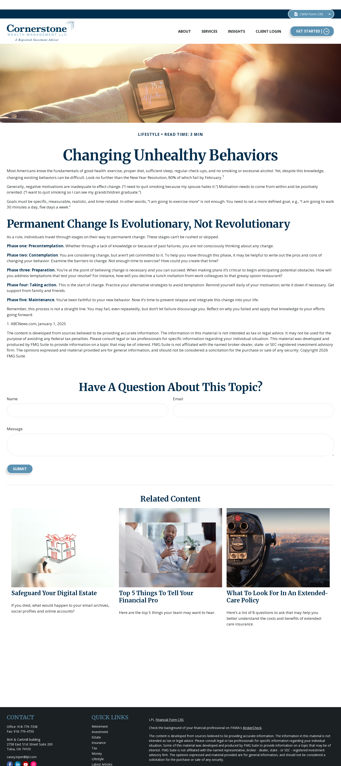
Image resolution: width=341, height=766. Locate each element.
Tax (94, 738)
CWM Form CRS (308, 4)
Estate (96, 728)
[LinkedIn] (18, 755)
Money (97, 744)
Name (12, 389)
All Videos (99, 760)
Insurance (99, 733)
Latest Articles (102, 755)
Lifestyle (98, 749)
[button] (184, 21)
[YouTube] (26, 755)
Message (15, 419)
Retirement (100, 717)
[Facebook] (10, 755)
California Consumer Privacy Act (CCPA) (298, 758)
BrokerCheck (252, 718)
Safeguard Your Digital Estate (54, 583)
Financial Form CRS (169, 710)
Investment (100, 722)
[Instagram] (33, 755)
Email (178, 389)
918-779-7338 (27, 717)
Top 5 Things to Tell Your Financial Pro (156, 587)
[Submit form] (20, 459)
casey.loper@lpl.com (22, 747)
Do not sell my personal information (281, 763)
